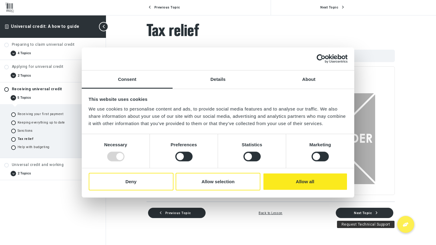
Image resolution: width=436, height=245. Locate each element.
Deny (131, 181)
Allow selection (217, 181)
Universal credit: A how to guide (45, 26)
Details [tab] (218, 78)
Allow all (305, 181)
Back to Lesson (271, 213)
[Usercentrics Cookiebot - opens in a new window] (321, 58)
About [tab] (308, 78)
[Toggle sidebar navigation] (104, 26)
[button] (405, 224)
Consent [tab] (127, 78)
